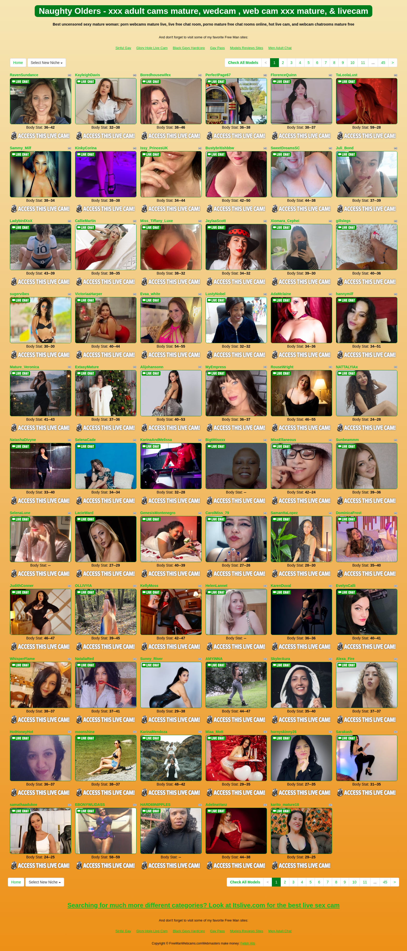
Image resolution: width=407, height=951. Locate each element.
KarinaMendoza (153, 732)
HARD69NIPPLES (155, 805)
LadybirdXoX (21, 221)
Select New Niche (47, 63)
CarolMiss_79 (217, 513)
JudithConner (22, 586)
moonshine (85, 732)
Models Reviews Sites (246, 48)
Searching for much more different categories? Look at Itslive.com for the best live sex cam (204, 905)
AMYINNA (214, 659)
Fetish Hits (248, 943)
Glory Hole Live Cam (151, 48)
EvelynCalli (346, 586)
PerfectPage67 (218, 75)
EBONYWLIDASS (90, 805)
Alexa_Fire (345, 659)
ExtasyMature (87, 367)
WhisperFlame (22, 659)
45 (383, 63)
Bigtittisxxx (215, 440)
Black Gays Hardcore (189, 48)
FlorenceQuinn (284, 75)
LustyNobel (215, 294)
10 (352, 63)
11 (363, 63)
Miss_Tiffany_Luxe (156, 221)
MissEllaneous (283, 440)
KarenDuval (281, 586)
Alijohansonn (152, 367)
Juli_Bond (345, 148)
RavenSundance (24, 75)
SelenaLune (20, 513)
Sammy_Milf (20, 148)
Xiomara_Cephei (285, 221)
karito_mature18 (285, 805)
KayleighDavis (87, 75)
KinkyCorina (86, 148)
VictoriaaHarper (88, 294)
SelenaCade (85, 440)
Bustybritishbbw (220, 148)
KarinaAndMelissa (156, 440)
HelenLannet (217, 586)
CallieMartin (85, 221)
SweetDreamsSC (285, 148)
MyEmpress (216, 367)
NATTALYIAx (347, 367)
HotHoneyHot (21, 732)
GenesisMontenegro (158, 513)
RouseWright (282, 367)
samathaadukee (23, 805)
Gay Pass (217, 48)
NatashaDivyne (23, 440)
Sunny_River (151, 659)
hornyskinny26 (284, 732)
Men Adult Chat (280, 48)
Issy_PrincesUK (154, 148)
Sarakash (344, 732)
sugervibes (19, 294)
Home (18, 63)
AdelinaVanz (216, 805)
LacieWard (84, 513)
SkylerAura (280, 659)
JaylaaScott (216, 221)
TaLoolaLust (346, 75)
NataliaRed (84, 659)
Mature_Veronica (24, 367)
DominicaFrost (349, 513)
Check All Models (243, 63)
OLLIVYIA (83, 586)
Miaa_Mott (214, 732)
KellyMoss (149, 586)
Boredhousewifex (155, 75)
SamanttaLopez (284, 513)
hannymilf (344, 294)
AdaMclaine (281, 294)
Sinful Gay (123, 48)
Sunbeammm (347, 440)
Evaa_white (150, 294)
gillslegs (343, 221)
